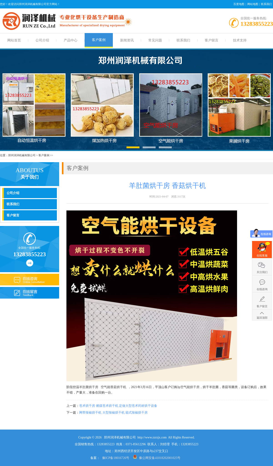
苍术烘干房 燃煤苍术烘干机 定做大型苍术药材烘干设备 (118, 405)
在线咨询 (262, 289)
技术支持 (240, 40)
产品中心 (70, 40)
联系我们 (266, 4)
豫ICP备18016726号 (115, 458)
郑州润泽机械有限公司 (21, 155)
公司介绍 (42, 40)
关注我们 (262, 272)
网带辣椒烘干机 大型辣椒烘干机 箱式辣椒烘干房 (113, 412)
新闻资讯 (127, 40)
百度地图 (238, 4)
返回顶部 (262, 317)
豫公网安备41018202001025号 (159, 458)
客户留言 (211, 40)
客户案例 (99, 40)
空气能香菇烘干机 (113, 387)
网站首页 (14, 40)
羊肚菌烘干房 (88, 387)
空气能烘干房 (190, 387)
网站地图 (252, 4)
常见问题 (155, 40)
